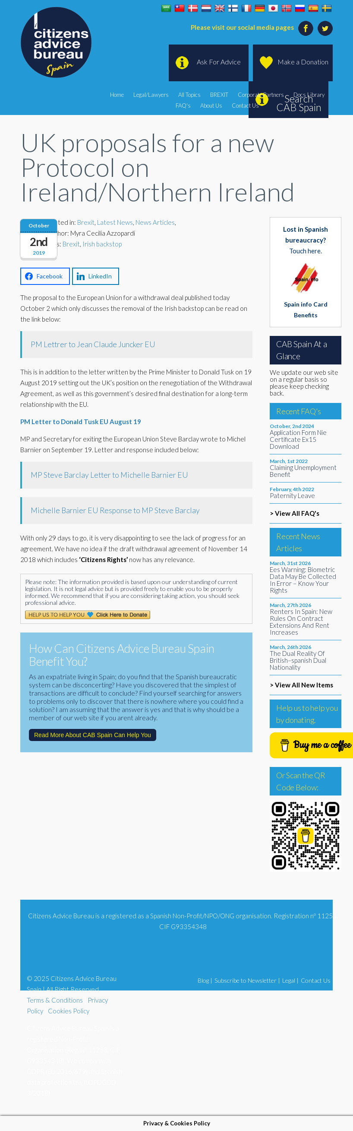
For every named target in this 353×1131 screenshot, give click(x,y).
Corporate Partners (261, 94)
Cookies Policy (68, 1011)
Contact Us (245, 105)
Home (117, 94)
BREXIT (219, 94)
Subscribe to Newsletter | (247, 980)
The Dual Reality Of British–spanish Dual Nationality (298, 660)
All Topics (189, 94)
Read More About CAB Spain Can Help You (92, 735)
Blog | (205, 980)
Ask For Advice (219, 62)
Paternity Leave (292, 495)
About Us (211, 105)
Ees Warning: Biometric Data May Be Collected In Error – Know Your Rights (303, 580)
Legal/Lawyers (151, 94)
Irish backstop (102, 244)
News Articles (155, 222)
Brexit (86, 222)
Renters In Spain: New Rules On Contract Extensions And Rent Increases (301, 621)
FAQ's (183, 105)
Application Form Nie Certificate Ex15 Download (298, 439)
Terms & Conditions (55, 1000)
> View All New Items (301, 685)
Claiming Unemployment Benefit (303, 470)
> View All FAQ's (294, 513)
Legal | (290, 980)
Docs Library (309, 94)
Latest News (115, 222)
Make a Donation (302, 62)
